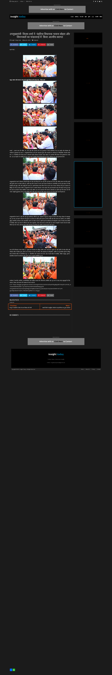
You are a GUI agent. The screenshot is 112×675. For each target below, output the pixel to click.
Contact (98, 369)
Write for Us (29, 1)
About (21, 1)
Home (82, 369)
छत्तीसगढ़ (76, 16)
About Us (88, 369)
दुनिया (89, 16)
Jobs (93, 16)
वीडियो (101, 16)
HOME (72, 16)
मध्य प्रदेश (81, 16)
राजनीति (96, 16)
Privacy (93, 369)
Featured (35, 40)
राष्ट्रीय (86, 16)
